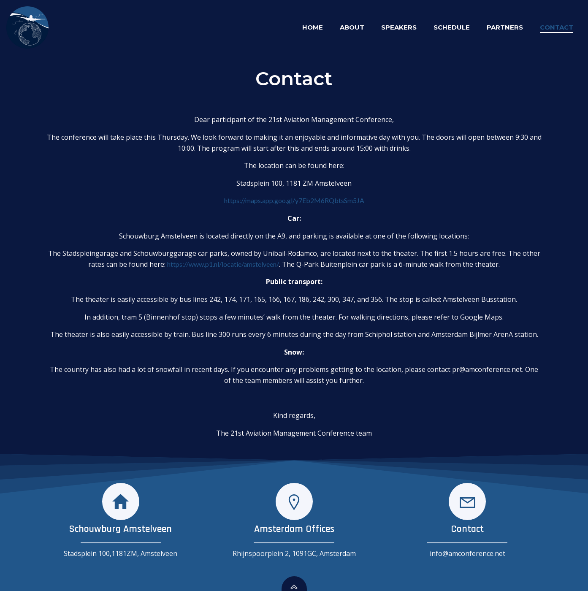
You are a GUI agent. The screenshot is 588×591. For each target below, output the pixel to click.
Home (312, 27)
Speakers (399, 27)
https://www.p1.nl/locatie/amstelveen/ (223, 264)
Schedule (452, 27)
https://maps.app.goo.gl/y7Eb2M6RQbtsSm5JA (294, 200)
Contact (556, 27)
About (352, 27)
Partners (505, 27)
